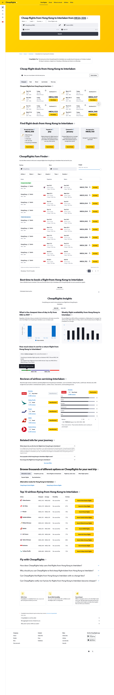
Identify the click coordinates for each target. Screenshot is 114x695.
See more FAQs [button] (48, 463)
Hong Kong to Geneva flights (54, 485)
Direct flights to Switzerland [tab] (54, 473)
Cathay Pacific (32, 400)
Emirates (30, 391)
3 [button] (95, 271)
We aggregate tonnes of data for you (60, 621)
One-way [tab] (53, 82)
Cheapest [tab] (23, 82)
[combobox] (24, 21)
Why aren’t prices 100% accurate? (60, 624)
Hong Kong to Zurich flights (27, 485)
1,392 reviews (32, 413)
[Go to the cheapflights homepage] (11, 2)
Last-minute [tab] (44, 82)
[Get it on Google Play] (91, 636)
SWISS (30, 418)
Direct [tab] (36, 82)
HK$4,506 (80, 17)
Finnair (30, 409)
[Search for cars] (3, 14)
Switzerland (31, 53)
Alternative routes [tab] (26, 473)
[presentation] (87, 18)
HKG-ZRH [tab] (59, 287)
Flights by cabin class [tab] (69, 473)
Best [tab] (31, 82)
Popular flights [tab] (25, 477)
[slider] (101, 169)
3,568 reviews (32, 396)
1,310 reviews (31, 404)
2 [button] (92, 271)
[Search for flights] (3, 7)
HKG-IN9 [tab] (56, 308)
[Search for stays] (3, 10)
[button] (2, 2)
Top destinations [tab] (36, 477)
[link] (29, 146)
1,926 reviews (32, 422)
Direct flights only (52, 21)
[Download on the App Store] (91, 640)
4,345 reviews (32, 431)
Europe (25, 53)
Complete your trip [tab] (38, 473)
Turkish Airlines (32, 427)
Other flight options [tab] (83, 473)
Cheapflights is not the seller (60, 618)
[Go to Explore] (3, 17)
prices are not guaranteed (52, 613)
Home (20, 53)
